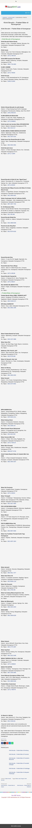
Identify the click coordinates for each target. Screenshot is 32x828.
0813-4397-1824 (12, 541)
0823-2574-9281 (12, 383)
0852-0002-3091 (12, 145)
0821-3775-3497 (12, 647)
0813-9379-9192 (12, 231)
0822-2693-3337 (12, 461)
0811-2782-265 (11, 589)
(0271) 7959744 (12, 689)
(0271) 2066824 (12, 664)
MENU (27, 13)
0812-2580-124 (11, 425)
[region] (15, 94)
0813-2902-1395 (12, 307)
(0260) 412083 (11, 81)
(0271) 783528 (11, 72)
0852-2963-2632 (12, 375)
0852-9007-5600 (12, 531)
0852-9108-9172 (12, 301)
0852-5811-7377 (12, 572)
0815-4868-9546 (12, 222)
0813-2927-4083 (12, 503)
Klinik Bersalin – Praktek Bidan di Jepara (8, 785)
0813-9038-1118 (12, 581)
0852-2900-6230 (12, 615)
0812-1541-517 (11, 128)
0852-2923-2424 (12, 607)
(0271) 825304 (11, 185)
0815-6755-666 (11, 356)
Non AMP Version (16, 795)
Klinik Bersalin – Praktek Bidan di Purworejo (19, 754)
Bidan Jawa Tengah (20, 778)
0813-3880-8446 (12, 681)
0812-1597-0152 (12, 136)
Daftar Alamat (8, 778)
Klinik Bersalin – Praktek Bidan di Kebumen (24, 785)
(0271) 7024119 (12, 442)
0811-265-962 (11, 214)
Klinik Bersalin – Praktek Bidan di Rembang (19, 750)
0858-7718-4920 (12, 64)
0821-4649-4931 (12, 195)
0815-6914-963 (11, 434)
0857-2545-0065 (12, 672)
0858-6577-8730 (12, 451)
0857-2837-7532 (12, 204)
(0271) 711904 (11, 153)
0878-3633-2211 (12, 417)
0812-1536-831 (11, 721)
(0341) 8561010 (12, 112)
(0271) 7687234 (12, 55)
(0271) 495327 (11, 281)
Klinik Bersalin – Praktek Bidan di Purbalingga (19, 768)
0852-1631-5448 (12, 655)
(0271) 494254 (11, 493)
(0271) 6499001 (12, 121)
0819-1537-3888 (12, 339)
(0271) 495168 (11, 273)
